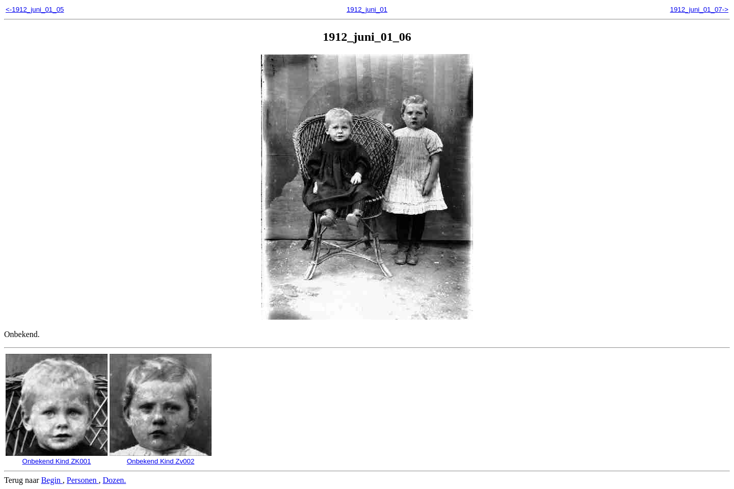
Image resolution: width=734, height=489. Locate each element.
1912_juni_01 (367, 9)
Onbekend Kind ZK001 (57, 457)
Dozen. (114, 480)
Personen (83, 480)
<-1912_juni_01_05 (35, 9)
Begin (52, 480)
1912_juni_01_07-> (699, 9)
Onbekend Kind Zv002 (161, 457)
